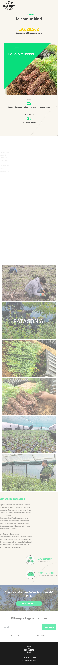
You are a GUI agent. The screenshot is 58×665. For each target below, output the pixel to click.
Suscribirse (49, 627)
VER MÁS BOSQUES (29, 603)
